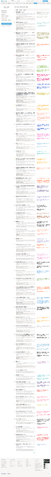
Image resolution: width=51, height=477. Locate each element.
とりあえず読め (19, 65)
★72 (16, 356)
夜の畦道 (17, 238)
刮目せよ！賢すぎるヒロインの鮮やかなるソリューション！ (43, 187)
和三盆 (28, 205)
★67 (16, 330)
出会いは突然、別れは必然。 (21, 381)
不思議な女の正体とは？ (42, 444)
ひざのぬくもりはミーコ (20, 317)
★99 (16, 216)
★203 (17, 108)
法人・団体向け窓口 (37, 464)
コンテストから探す (3, 462)
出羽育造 (25, 94)
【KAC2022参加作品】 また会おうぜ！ (21, 152)
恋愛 (18, 79)
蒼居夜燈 (25, 22)
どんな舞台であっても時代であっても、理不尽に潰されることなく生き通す (43, 302)
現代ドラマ (19, 108)
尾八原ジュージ (22, 143)
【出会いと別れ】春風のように (21, 404)
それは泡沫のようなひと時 (42, 434)
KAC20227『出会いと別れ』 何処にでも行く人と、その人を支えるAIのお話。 (25, 127)
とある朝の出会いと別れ (20, 212)
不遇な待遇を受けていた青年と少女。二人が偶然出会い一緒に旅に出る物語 (43, 308)
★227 (17, 49)
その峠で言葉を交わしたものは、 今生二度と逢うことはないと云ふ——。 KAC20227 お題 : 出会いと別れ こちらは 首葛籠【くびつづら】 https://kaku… (25, 354)
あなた (17, 143)
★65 (16, 393)
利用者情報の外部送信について (39, 470)
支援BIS (23, 12)
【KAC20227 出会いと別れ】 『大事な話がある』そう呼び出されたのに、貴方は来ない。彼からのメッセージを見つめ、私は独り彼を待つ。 (25, 391)
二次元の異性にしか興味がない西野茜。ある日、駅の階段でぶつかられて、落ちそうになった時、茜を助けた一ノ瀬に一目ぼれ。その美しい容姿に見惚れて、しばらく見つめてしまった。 (26, 384)
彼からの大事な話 (19, 389)
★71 (16, 371)
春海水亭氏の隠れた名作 (42, 337)
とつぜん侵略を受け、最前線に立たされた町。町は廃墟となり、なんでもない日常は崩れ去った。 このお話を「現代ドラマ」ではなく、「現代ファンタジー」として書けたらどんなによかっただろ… (26, 223)
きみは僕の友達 (19, 105)
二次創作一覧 (3, 466)
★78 (16, 292)
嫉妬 (17, 361)
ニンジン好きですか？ (41, 178)
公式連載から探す (3, 465)
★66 (16, 386)
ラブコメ (19, 60)
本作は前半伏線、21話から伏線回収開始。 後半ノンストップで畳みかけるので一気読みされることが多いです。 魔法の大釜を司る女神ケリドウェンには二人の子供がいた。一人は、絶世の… (25, 189)
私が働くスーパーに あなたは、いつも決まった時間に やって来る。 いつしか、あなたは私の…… (25, 345)
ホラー (19, 422)
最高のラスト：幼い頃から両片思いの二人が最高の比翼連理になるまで (43, 79)
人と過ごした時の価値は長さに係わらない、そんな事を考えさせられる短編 (43, 438)
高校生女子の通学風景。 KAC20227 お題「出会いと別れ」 (23, 405)
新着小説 (27, 464)
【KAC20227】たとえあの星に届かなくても (24, 124)
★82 (16, 240)
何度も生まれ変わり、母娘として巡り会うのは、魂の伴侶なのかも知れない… (43, 135)
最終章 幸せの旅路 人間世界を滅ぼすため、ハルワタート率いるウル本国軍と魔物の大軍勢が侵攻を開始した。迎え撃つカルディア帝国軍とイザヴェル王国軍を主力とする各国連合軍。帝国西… (26, 97)
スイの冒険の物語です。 (42, 25)
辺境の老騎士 (18, 12)
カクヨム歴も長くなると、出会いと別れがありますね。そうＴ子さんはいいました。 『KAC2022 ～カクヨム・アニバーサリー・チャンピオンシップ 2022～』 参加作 (26, 280)
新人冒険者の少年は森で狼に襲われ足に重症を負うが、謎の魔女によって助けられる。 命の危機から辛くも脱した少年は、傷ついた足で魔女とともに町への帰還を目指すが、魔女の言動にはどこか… (26, 436)
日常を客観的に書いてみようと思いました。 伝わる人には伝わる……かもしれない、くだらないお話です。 (25, 214)
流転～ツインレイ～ (19, 133)
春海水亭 (32, 335)
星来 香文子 (24, 65)
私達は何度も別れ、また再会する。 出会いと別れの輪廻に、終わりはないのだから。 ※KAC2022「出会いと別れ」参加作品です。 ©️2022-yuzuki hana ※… (25, 256)
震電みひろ (18, 75)
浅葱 (19, 361)
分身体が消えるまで (19, 434)
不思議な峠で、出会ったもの (43, 355)
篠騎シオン (32, 396)
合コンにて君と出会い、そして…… (22, 396)
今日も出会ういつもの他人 (42, 404)
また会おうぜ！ (40, 151)
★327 (17, 69)
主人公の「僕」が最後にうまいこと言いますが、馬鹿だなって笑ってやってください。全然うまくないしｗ (26, 272)
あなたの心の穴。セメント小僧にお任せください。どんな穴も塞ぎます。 (43, 420)
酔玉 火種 (24, 33)
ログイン (9, 26)
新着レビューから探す (4, 467)
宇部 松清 (29, 244)
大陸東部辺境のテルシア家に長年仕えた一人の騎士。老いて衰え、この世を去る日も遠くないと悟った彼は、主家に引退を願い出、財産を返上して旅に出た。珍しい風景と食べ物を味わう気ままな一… (26, 14)
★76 (16, 191)
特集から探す (3, 464)
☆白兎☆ (29, 381)
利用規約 (36, 465)
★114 (17, 138)
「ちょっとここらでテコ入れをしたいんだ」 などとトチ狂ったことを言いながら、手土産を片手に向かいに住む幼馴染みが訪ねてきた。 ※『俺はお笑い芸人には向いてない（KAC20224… (25, 246)
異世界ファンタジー (21, 16)
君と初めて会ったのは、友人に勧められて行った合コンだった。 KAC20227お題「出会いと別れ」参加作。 (25, 398)
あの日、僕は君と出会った (42, 396)
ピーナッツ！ (18, 270)
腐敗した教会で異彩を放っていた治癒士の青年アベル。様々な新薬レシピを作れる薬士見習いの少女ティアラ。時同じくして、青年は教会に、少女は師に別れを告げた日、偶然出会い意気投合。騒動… (26, 309)
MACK (31, 325)
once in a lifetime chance (21, 411)
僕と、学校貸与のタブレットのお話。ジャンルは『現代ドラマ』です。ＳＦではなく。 (26, 107)
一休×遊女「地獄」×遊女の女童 (43, 84)
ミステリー (19, 191)
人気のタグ (27, 462)
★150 (17, 79)
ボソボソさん (28, 212)
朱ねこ (24, 389)
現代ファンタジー (20, 138)
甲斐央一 (25, 133)
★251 (17, 60)
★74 (16, 274)
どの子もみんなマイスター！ (43, 427)
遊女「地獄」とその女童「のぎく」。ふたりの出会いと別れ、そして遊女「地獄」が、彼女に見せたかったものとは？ (26, 86)
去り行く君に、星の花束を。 (21, 205)
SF (18, 378)
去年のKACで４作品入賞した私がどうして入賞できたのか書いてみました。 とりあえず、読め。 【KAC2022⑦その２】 (25, 67)
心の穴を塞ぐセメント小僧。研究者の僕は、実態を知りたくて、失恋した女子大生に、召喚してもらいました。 (26, 421)
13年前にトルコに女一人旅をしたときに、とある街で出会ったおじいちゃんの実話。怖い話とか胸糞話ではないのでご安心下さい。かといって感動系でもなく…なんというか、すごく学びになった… (26, 290)
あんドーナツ (22, 168)
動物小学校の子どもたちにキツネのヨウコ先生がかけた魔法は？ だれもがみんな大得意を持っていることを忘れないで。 (25, 428)
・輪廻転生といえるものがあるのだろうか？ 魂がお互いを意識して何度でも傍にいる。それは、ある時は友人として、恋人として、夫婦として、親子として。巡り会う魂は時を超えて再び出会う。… (26, 136)
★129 (17, 164)
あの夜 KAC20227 (40, 238)
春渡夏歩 (28, 297)
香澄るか (25, 229)
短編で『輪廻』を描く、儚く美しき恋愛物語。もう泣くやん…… (43, 258)
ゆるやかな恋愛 (4, 20)
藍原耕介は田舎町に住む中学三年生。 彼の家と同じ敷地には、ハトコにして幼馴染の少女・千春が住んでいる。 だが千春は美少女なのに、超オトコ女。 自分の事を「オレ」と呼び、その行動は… (25, 77)
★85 (16, 258)
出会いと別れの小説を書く (6, 23)
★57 (16, 400)
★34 (16, 99)
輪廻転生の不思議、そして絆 (43, 138)
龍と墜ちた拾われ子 (19, 22)
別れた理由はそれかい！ (42, 159)
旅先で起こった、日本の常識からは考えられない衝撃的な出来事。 (43, 288)
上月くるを (27, 426)
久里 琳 (22, 221)
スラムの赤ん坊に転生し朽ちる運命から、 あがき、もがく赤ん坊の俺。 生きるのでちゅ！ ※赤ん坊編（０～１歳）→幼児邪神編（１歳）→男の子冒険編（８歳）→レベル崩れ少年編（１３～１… (25, 36)
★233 (17, 88)
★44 (16, 118)
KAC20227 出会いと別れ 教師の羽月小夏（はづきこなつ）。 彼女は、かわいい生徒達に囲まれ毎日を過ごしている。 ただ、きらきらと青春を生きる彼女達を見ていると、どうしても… (25, 231)
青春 (9, 20)
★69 (16, 347)
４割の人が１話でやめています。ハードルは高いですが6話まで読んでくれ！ (43, 34)
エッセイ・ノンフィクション (22, 69)
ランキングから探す (3, 463)
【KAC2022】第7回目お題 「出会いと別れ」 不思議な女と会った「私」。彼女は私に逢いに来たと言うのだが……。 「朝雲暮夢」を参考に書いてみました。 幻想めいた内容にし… (25, 447)
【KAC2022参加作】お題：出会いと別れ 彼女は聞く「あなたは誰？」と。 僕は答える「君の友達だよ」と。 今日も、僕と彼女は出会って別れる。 (25, 199)
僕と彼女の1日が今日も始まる (21, 196)
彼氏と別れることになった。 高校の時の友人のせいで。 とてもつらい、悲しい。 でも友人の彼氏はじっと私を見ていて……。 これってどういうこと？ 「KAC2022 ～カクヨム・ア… (25, 363)
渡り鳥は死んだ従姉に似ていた (43, 143)
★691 (17, 26)
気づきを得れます (40, 291)
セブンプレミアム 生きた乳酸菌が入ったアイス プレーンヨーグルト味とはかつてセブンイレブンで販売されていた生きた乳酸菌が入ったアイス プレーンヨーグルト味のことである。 (25, 337)
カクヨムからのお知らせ (38, 463)
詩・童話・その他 (20, 216)
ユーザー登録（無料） (8, 25)
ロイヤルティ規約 (40, 465)
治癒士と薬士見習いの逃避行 (21, 306)
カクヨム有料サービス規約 (38, 466)
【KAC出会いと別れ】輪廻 (21, 253)
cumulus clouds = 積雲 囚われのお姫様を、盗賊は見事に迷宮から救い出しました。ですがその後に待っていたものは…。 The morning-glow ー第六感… (25, 328)
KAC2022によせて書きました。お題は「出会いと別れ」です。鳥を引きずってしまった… (25, 145)
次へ (34, 452)
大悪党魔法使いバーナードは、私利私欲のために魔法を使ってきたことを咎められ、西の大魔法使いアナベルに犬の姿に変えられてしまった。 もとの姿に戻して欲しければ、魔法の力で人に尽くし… (26, 116)
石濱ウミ (21, 238)
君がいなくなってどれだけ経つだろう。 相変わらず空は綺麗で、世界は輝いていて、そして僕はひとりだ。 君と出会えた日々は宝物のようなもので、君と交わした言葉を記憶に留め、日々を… (25, 207)
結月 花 (28, 253)
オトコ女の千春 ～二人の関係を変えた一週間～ (25, 74)
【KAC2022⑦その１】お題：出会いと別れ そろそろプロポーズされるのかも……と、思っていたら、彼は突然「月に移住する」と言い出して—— (25, 376)
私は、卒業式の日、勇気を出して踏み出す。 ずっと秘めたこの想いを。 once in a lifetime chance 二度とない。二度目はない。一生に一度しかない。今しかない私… (25, 413)
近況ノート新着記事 (28, 465)
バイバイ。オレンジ (19, 229)
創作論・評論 (12, 466)
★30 (16, 311)
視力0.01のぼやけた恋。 (20, 55)
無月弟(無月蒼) (21, 159)
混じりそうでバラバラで (42, 146)
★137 (17, 153)
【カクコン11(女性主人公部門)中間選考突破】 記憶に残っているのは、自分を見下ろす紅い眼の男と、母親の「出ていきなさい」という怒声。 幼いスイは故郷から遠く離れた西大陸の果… (25, 24)
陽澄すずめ (24, 105)
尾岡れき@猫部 (29, 411)
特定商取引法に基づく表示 (38, 467)
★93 (16, 209)
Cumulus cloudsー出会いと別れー (22, 325)
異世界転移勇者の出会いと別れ (21, 178)
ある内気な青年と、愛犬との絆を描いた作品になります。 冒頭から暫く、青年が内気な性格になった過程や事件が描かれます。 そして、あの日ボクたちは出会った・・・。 (25, 264)
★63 (16, 266)
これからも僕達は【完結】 (21, 297)
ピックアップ (27, 463)
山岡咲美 (29, 178)
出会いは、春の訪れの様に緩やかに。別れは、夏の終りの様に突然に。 (43, 345)
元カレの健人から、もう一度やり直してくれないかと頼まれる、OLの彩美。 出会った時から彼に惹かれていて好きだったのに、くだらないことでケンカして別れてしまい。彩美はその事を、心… (26, 162)
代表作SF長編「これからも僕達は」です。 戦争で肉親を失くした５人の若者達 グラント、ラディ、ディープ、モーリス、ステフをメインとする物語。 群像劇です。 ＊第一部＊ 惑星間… (25, 299)
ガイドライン (36, 468)
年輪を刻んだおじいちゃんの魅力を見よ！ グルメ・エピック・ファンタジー (43, 13)
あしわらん (24, 186)
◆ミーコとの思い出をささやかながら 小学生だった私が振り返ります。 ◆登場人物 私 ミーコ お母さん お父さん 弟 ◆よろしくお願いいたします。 (25, 319)
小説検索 (27, 466)
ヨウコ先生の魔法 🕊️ (20, 426)
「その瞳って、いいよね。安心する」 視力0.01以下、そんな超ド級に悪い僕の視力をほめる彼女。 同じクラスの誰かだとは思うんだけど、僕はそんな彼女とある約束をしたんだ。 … (25, 58)
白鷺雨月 (25, 370)
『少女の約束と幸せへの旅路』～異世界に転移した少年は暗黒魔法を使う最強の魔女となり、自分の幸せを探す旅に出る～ (25, 93)
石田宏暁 (23, 270)
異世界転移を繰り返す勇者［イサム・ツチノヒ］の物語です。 (24, 179)
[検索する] (27, 1)
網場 (25, 434)
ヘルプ (36, 462)
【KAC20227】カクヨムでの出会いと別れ (23, 278)
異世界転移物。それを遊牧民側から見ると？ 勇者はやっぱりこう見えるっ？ (43, 181)
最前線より (18, 221)
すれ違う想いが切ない (41, 59)
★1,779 (17, 16)
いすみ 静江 (28, 317)
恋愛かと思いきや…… (41, 209)
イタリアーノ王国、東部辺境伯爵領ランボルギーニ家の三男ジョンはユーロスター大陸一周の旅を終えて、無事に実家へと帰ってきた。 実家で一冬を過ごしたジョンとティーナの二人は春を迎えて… (26, 171)
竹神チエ (33, 278)
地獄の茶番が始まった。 (42, 244)
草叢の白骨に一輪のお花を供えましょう (23, 83)
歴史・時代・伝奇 (20, 88)
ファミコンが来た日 (19, 370)
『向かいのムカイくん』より (21, 244)
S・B (28, 306)
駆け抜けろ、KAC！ (41, 247)
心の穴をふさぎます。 (41, 423)
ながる (29, 404)
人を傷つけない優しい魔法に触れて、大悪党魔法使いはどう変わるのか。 (43, 118)
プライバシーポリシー (38, 469)
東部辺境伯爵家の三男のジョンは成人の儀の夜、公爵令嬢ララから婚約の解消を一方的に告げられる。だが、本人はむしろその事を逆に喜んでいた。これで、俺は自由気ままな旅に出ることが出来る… (26, 47)
